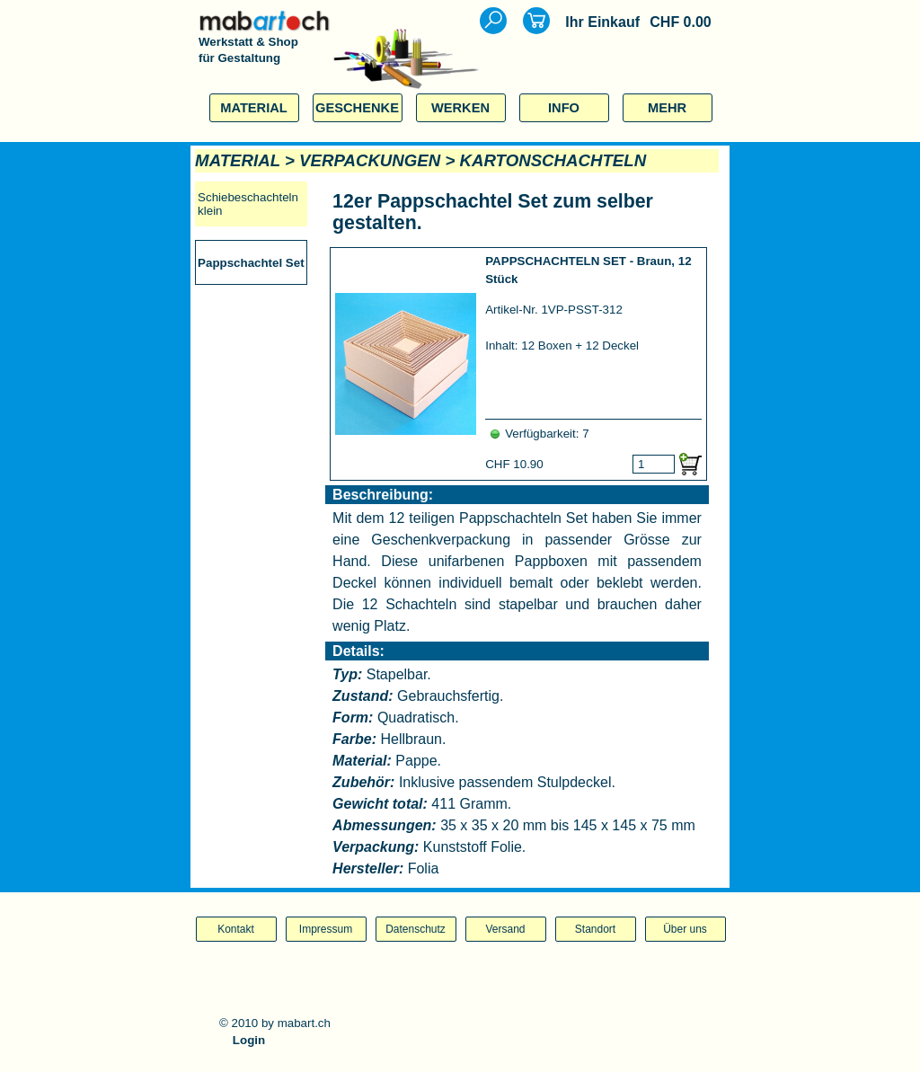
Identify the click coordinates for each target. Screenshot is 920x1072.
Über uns (685, 929)
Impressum (325, 929)
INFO (563, 108)
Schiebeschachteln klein (248, 203)
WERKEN (460, 108)
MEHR (667, 108)
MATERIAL (254, 108)
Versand (505, 929)
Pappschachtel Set (251, 263)
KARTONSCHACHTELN (553, 160)
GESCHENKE (357, 108)
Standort (595, 929)
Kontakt (235, 929)
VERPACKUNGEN (369, 160)
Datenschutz (415, 929)
